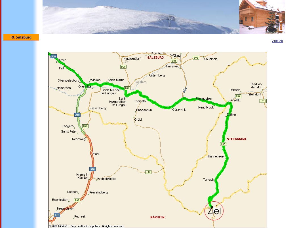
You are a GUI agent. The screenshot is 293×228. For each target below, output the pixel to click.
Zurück (277, 41)
